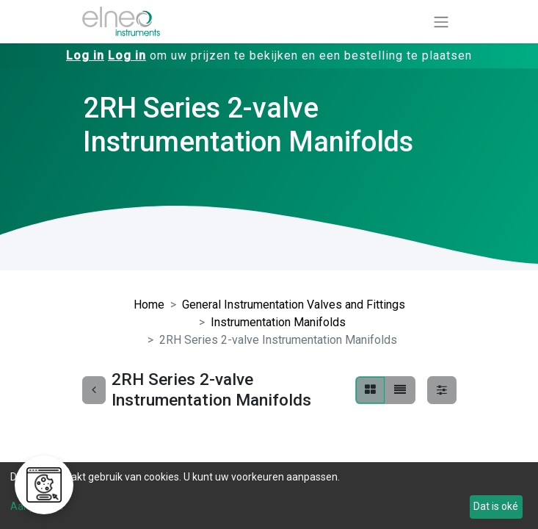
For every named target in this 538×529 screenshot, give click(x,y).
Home (149, 305)
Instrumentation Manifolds (278, 322)
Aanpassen (36, 506)
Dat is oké (495, 506)
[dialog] (269, 495)
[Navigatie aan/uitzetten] (441, 21)
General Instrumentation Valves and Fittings (293, 305)
